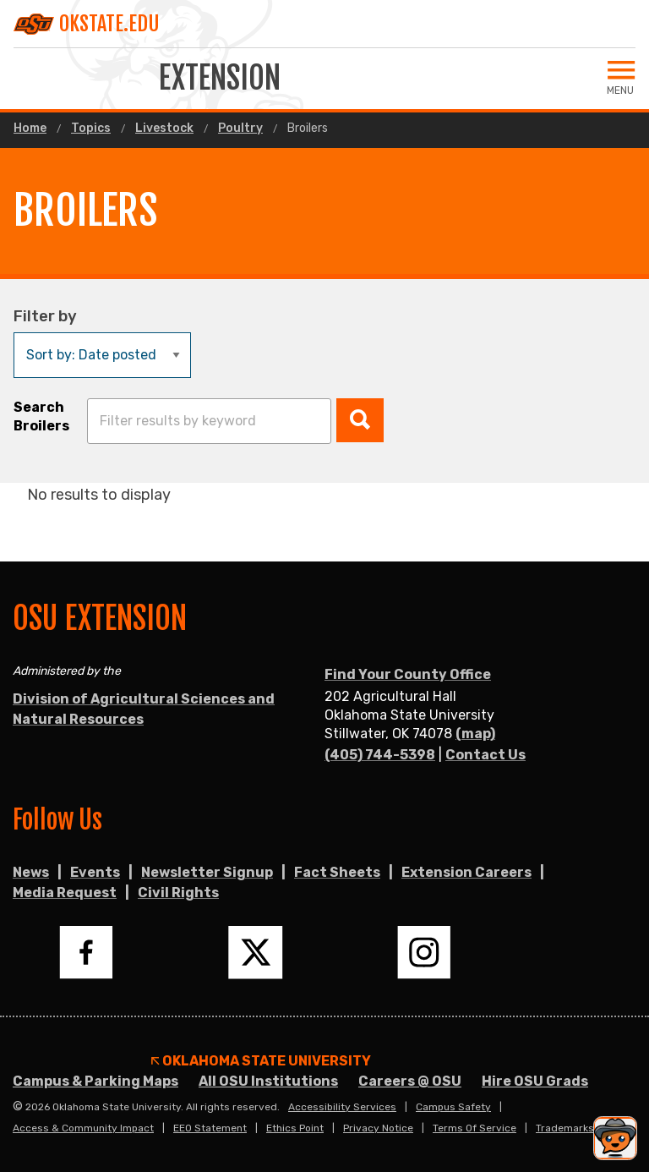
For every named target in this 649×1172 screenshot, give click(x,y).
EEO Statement (210, 1128)
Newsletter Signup (207, 872)
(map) (475, 734)
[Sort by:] (102, 355)
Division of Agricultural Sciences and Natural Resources (144, 709)
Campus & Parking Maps (95, 1081)
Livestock (164, 128)
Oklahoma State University (261, 1061)
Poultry (240, 128)
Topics (91, 128)
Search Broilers (41, 416)
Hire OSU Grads (535, 1081)
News (31, 872)
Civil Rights (178, 892)
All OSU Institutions (268, 1081)
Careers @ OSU (409, 1081)
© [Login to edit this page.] (18, 1107)
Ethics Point (295, 1128)
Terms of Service (474, 1128)
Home (30, 128)
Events (95, 872)
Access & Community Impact (83, 1128)
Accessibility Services (342, 1107)
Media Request (65, 892)
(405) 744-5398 (379, 755)
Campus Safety (453, 1107)
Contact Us (485, 755)
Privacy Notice (378, 1128)
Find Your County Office (407, 674)
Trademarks (565, 1128)
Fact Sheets (337, 872)
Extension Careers (466, 872)
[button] (360, 420)
